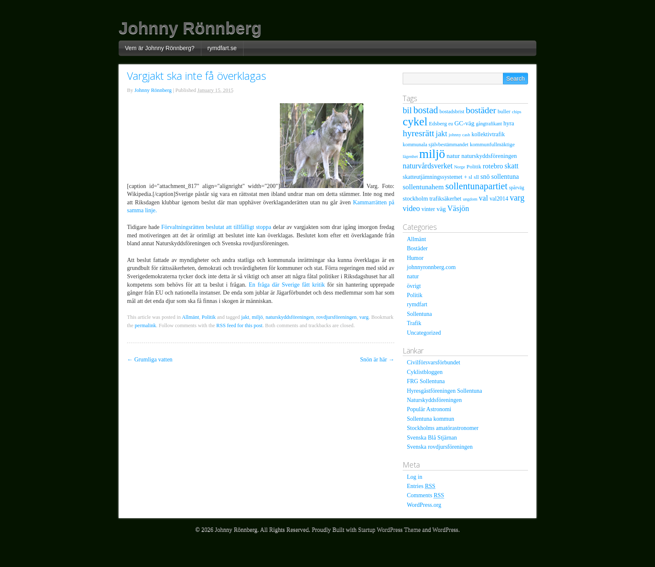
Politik (209, 317)
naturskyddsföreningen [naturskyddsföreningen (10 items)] (489, 156)
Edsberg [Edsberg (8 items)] (438, 123)
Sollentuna (419, 314)
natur (413, 276)
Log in (414, 477)
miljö (257, 317)
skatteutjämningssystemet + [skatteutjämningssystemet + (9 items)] (435, 177)
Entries (421, 486)
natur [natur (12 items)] (453, 155)
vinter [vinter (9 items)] (428, 209)
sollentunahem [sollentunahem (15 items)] (423, 187)
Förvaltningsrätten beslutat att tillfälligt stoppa (216, 227)
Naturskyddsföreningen (434, 400)
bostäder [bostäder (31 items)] (481, 110)
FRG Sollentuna (426, 381)
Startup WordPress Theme (389, 529)
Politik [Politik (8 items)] (474, 166)
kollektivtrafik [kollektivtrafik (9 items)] (488, 134)
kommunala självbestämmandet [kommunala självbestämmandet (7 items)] (435, 144)
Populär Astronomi (429, 409)
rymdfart (417, 304)
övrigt (414, 286)
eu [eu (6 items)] (450, 124)
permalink (145, 325)
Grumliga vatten (150, 359)
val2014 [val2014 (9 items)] (499, 199)
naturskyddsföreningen (290, 317)
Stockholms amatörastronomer (442, 428)
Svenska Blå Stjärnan (432, 438)
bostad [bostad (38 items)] (425, 110)
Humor (415, 258)
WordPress (445, 529)
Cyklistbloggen (425, 372)
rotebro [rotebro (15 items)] (492, 166)
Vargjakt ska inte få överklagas (196, 76)
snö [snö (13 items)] (485, 176)
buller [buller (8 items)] (504, 111)
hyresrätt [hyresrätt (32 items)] (418, 133)
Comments (425, 495)
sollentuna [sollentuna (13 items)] (505, 176)
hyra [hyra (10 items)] (508, 123)
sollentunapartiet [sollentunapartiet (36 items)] (476, 186)
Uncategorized (424, 333)
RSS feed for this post (239, 325)
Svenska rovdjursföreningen (439, 447)
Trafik (414, 323)
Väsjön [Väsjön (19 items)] (458, 208)
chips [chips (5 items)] (516, 111)
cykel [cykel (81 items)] (415, 121)
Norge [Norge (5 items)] (459, 167)
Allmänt (190, 317)
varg (363, 317)
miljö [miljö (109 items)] (432, 153)
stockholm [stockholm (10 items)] (415, 198)
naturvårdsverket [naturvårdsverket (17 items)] (427, 166)
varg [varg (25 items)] (517, 197)
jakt (245, 317)
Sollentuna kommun (430, 419)
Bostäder (417, 248)
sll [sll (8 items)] (476, 177)
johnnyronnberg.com (431, 267)
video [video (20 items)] (411, 208)
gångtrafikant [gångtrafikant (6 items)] (489, 124)
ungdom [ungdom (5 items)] (470, 199)
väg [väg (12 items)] (441, 208)
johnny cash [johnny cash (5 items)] (459, 134)
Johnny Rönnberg (190, 28)
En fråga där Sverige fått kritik (287, 285)
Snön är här (377, 359)
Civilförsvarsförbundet (433, 362)
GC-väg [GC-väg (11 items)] (464, 123)
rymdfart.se (222, 48)
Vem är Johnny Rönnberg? (160, 48)
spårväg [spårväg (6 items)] (516, 188)
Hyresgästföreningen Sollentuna (444, 391)
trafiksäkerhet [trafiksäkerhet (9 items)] (445, 199)
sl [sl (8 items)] (470, 177)
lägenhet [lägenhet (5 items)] (410, 156)
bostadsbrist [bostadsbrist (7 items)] (451, 111)
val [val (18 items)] (483, 198)
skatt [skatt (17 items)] (512, 166)
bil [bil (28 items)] (407, 110)
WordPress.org (424, 505)
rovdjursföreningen (336, 317)
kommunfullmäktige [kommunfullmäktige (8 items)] (492, 144)
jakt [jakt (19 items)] (441, 134)
